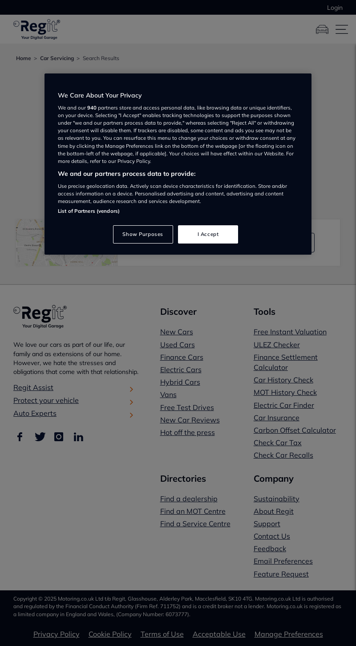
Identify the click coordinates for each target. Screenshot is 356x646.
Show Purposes (142, 234)
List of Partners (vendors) (89, 211)
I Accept (208, 234)
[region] (178, 164)
